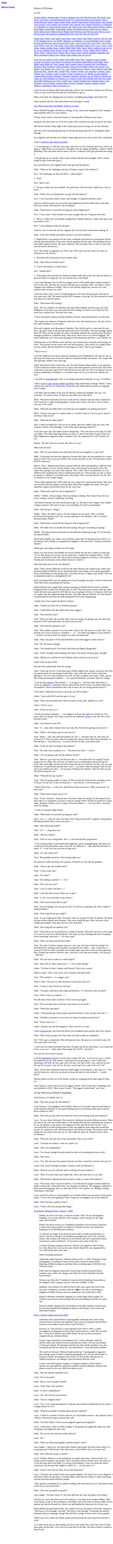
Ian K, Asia (105, 17)
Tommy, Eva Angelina (87, 71)
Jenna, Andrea (59, 48)
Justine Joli (71, 29)
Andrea (49, 48)
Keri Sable (106, 78)
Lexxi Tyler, (96, 43)
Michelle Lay (98, 24)
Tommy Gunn (90, 69)
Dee (81, 34)
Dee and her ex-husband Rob (58, 34)
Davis (52, 50)
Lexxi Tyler (85, 43)
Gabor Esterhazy (48, 67)
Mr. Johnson (48, 682)
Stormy (59, 50)
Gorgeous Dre (89, 64)
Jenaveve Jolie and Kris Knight (54, 142)
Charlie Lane (53, 55)
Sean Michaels (93, 41)
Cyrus (71, 43)
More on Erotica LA (61, 86)
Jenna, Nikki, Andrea (90, 48)
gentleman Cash (49, 1058)
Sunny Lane (39, 38)
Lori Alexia (46, 62)
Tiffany (43, 53)
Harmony (58, 76)
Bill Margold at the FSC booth (67, 20)
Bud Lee (98, 76)
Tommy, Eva (39, 74)
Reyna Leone (81, 32)
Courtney (77, 74)
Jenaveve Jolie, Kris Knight (81, 78)
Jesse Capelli (105, 41)
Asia (90, 17)
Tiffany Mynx (95, 50)
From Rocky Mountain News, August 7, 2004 (53, 1211)
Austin (50, 22)
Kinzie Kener (83, 22)
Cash (97, 64)
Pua (85, 17)
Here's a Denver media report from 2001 (51, 1315)
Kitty (78, 59)
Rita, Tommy (48, 71)
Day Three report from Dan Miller (48, 106)
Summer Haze (85, 81)
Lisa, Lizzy (56, 69)
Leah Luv (38, 59)
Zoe (102, 38)
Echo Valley (59, 59)
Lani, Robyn (73, 27)
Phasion (103, 64)
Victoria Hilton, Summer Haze (47, 17)
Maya (104, 20)
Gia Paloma (66, 62)
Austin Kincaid (40, 22)
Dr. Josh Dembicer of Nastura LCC (54, 78)
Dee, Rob (75, 34)
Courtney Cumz (103, 71)
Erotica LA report (71, 106)
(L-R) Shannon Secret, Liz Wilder (48, 41)
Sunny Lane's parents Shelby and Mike (57, 383)
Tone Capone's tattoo (74, 64)
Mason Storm (45, 32)
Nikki (68, 48)
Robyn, (103, 27)
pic (99, 38)
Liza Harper (100, 67)
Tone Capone (58, 64)
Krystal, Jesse (51, 43)
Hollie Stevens (82, 29)
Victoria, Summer (67, 17)
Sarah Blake (39, 29)
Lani (81, 27)
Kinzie (64, 27)
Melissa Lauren (94, 74)
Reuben (46, 50)
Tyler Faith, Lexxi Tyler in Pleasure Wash (71, 46)
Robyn (90, 27)
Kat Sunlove (85, 20)
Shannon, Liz (68, 41)
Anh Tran (98, 78)
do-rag (88, 716)
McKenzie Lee (77, 69)
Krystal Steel (39, 43)
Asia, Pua (80, 17)
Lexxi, (47, 46)
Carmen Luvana (92, 59)
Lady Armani (106, 22)
